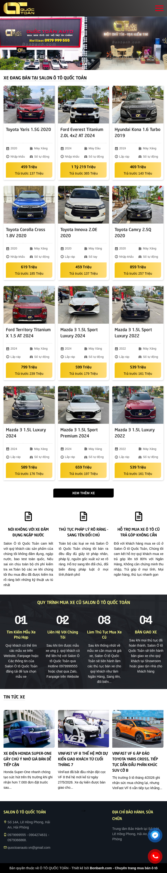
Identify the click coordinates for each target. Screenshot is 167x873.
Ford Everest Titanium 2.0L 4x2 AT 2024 (81, 132)
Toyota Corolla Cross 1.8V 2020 (25, 232)
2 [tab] (86, 64)
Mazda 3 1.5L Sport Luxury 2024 (79, 332)
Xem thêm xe (83, 493)
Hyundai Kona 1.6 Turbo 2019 (137, 132)
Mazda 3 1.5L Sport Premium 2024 (79, 432)
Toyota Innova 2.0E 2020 (78, 232)
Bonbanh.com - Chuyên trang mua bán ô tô (124, 868)
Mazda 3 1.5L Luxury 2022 (135, 432)
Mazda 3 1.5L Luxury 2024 (26, 432)
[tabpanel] (83, 43)
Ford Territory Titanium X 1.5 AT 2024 (28, 332)
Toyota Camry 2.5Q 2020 (133, 232)
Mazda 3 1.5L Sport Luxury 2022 (133, 332)
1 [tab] (81, 64)
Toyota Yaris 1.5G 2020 (28, 129)
